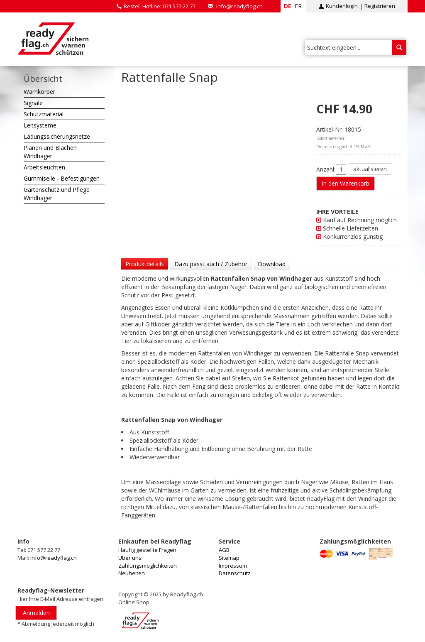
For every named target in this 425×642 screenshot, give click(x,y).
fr (298, 6)
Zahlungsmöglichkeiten (147, 565)
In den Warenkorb (345, 183)
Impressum (233, 565)
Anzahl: (325, 169)
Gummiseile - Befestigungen (62, 178)
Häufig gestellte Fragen (147, 550)
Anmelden (36, 613)
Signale (33, 103)
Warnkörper (39, 92)
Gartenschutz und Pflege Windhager (57, 194)
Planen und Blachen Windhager (50, 152)
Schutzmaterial (44, 114)
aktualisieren (370, 169)
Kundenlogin (342, 6)
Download (272, 264)
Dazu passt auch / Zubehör (210, 264)
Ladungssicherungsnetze (57, 136)
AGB (224, 550)
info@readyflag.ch (239, 6)
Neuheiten (131, 573)
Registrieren (379, 6)
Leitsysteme (40, 125)
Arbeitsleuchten (44, 167)
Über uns (130, 557)
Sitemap (229, 557)
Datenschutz (235, 573)
